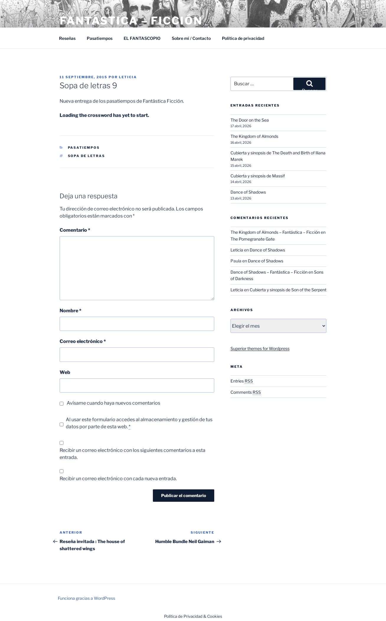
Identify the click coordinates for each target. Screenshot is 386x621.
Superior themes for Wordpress (260, 348)
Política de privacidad (243, 38)
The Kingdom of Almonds (254, 136)
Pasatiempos (99, 38)
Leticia (128, 77)
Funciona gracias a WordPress (86, 598)
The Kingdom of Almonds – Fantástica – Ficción (275, 232)
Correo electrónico (83, 341)
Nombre (70, 310)
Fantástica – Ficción (131, 20)
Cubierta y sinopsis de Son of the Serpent (288, 289)
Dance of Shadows (248, 192)
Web (65, 372)
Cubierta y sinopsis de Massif (257, 175)
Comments (245, 392)
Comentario (75, 230)
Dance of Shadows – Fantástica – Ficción (269, 271)
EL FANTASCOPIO (142, 38)
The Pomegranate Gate (252, 238)
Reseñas (67, 38)
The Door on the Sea (249, 119)
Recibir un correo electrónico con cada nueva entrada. (118, 478)
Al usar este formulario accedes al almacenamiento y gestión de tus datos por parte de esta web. (139, 423)
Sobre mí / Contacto (191, 38)
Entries (241, 380)
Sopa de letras (86, 156)
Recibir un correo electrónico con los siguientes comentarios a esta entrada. (132, 453)
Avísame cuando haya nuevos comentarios (113, 403)
